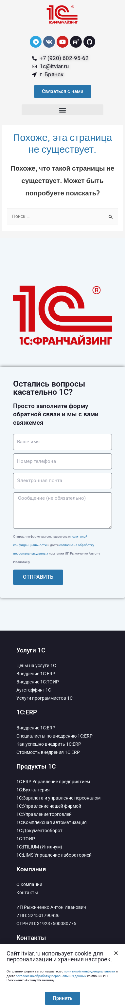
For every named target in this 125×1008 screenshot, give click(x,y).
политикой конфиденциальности (89, 971)
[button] (62, 109)
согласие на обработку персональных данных (51, 976)
